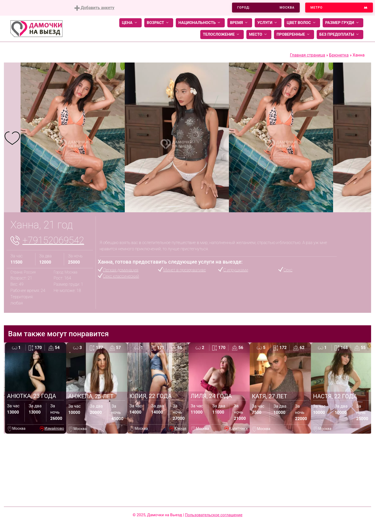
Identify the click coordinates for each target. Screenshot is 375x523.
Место (259, 34)
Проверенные (294, 34)
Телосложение (222, 34)
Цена (130, 22)
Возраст (159, 22)
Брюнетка (339, 55)
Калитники (238, 428)
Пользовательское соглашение (213, 515)
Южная (180, 428)
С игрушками (235, 269)
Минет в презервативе (184, 269)
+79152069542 (53, 240)
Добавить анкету (94, 8)
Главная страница (307, 55)
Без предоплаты (340, 34)
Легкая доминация (121, 269)
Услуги (268, 22)
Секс (288, 269)
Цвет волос (302, 22)
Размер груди (343, 22)
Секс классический (121, 276)
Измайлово (54, 428)
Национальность (200, 22)
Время (239, 22)
